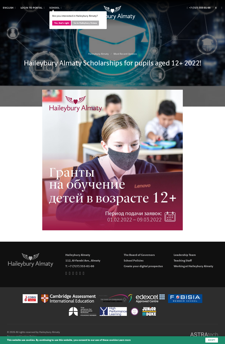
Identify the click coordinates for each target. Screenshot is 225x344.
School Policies (133, 260)
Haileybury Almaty (98, 53)
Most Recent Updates (125, 53)
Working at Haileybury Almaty (193, 266)
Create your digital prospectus (143, 266)
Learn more (124, 340)
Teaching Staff (183, 260)
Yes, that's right (61, 23)
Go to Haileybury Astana (85, 23)
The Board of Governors (139, 255)
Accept (211, 340)
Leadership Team (185, 255)
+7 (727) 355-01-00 (81, 266)
